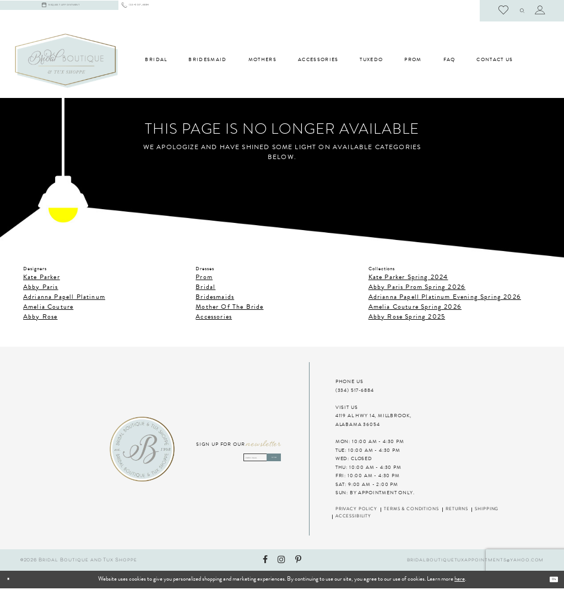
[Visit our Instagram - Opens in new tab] (281, 561)
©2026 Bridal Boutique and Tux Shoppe (78, 561)
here (459, 581)
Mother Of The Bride (229, 308)
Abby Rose (40, 318)
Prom (204, 278)
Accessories (214, 318)
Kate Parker (41, 278)
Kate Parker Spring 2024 (408, 278)
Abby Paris (40, 288)
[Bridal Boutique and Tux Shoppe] (66, 62)
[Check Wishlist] (489, 10)
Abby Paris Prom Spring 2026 (416, 288)
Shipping (486, 511)
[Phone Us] (167, 11)
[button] (515, 10)
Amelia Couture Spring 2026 (415, 308)
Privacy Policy (356, 511)
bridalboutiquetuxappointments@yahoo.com (475, 561)
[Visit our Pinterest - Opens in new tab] (298, 561)
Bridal (205, 288)
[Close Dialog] (36, 581)
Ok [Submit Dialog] (549, 581)
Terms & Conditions (411, 511)
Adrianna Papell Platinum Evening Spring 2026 (444, 298)
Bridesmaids (215, 298)
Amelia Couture (48, 308)
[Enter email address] (238, 459)
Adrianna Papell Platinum (64, 298)
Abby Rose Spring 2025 (406, 318)
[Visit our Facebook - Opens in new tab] (265, 561)
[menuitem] (167, 11)
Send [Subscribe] (265, 459)
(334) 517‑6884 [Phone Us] (354, 392)
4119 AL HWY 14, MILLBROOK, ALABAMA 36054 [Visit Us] (373, 422)
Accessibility (353, 518)
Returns (457, 511)
